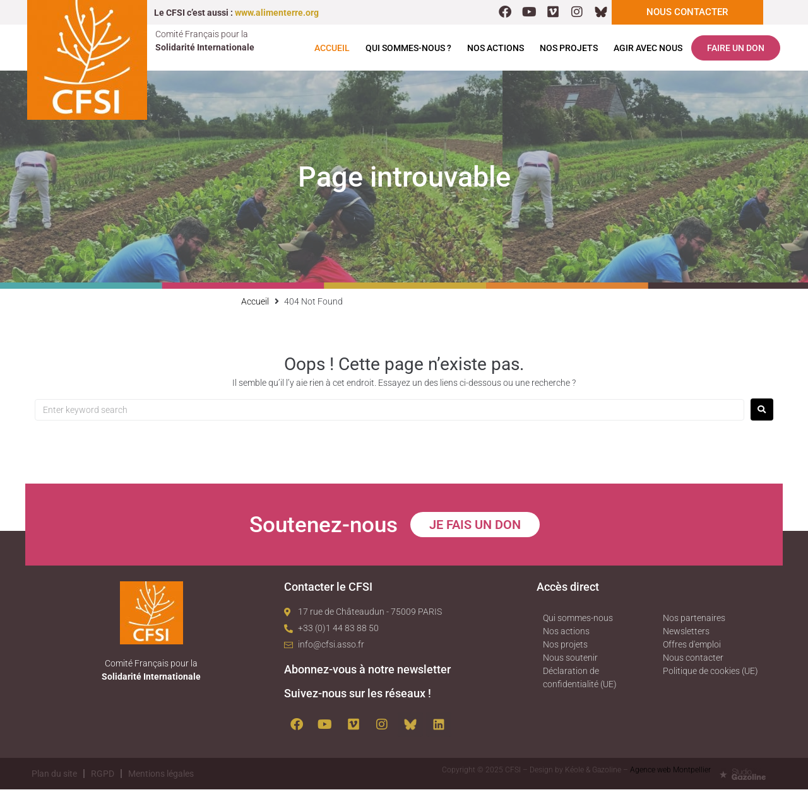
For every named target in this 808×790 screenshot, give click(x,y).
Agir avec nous (648, 49)
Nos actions (495, 49)
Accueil (332, 49)
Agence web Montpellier (670, 770)
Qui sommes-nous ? (408, 49)
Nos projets (569, 49)
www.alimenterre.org (277, 13)
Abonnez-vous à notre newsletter (367, 670)
